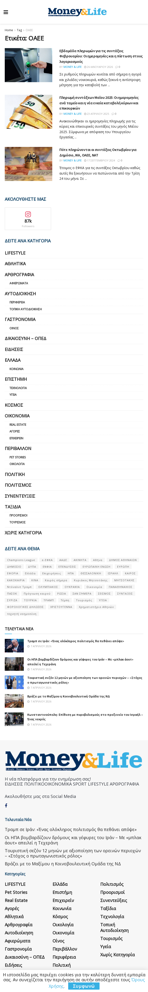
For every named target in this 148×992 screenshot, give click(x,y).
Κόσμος (14, 405)
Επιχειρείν (16, 438)
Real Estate (18, 425)
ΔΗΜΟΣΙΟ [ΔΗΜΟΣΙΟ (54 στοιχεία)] (14, 566)
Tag (19, 30)
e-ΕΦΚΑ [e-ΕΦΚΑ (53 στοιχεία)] (47, 560)
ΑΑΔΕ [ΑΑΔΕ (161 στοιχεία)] (63, 560)
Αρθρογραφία (19, 274)
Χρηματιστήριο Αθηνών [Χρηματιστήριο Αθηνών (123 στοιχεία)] (96, 607)
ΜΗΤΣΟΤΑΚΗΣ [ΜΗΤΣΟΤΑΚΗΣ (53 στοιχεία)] (124, 580)
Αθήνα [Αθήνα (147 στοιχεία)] (97, 560)
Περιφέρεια (17, 302)
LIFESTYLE (15, 253)
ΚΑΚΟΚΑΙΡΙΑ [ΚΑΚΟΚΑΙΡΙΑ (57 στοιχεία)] (16, 580)
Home (9, 30)
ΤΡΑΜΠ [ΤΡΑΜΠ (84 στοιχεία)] (48, 600)
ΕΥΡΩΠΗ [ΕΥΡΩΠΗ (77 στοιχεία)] (123, 566)
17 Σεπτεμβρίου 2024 (99, 160)
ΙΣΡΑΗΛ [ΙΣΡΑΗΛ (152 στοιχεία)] (113, 573)
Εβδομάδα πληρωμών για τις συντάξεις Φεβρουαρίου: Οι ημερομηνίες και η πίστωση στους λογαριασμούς (101, 56)
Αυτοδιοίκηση (20, 293)
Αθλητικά (15, 263)
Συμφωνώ (84, 986)
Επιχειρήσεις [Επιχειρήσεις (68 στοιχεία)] (51, 573)
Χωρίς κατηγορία (23, 533)
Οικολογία (17, 464)
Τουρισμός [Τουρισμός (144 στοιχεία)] (84, 600)
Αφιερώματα (19, 283)
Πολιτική (15, 474)
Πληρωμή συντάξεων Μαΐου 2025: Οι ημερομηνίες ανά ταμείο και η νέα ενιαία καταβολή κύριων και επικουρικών (99, 102)
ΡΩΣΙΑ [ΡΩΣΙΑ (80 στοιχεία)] (61, 593)
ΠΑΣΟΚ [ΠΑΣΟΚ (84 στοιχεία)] (12, 593)
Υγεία (13, 395)
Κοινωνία (17, 369)
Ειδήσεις (14, 349)
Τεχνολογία (18, 388)
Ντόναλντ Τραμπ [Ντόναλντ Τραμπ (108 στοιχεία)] (19, 587)
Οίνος (14, 328)
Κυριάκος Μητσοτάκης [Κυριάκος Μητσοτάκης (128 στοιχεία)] (91, 580)
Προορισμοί (18, 515)
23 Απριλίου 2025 (96, 113)
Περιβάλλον (18, 448)
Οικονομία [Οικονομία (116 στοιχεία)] (94, 587)
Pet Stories (18, 457)
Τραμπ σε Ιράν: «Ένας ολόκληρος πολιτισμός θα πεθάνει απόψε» (75, 641)
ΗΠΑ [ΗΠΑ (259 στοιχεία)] (71, 573)
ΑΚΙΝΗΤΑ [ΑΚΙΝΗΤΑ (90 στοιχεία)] (80, 560)
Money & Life (72, 67)
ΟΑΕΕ (29, 30)
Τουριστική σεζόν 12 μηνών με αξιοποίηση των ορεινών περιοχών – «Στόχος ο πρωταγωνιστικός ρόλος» (73, 853)
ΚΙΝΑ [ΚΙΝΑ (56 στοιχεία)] (34, 580)
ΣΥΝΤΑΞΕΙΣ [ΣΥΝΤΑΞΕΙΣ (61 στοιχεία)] (125, 593)
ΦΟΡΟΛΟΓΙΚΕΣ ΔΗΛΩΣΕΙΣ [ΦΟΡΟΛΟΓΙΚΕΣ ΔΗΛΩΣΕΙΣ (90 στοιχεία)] (25, 607)
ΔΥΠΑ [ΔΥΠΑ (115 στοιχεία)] (32, 566)
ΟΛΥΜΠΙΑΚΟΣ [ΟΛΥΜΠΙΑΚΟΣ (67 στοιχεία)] (48, 587)
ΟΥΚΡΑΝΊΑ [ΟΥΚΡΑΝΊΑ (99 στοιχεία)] (72, 587)
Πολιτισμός (18, 485)
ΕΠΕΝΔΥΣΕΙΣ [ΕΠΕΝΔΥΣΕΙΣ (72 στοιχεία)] (67, 566)
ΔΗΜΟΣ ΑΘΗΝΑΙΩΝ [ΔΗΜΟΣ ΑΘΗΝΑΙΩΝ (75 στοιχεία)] (123, 560)
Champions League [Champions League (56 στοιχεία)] (21, 560)
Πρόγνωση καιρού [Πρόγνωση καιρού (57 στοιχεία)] (37, 593)
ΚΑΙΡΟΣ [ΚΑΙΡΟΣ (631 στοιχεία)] (130, 573)
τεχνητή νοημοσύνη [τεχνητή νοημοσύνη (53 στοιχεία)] (22, 614)
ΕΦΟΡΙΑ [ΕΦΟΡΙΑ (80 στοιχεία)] (12, 573)
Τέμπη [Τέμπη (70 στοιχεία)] (65, 600)
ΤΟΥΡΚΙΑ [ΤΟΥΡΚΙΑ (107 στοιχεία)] (30, 600)
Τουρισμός (18, 522)
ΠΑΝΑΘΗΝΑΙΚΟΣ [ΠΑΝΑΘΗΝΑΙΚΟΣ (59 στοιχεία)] (120, 587)
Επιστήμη (16, 379)
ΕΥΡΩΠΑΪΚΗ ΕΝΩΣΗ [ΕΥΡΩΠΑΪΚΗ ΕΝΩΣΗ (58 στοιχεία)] (96, 566)
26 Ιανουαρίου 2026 (98, 67)
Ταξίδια (13, 507)
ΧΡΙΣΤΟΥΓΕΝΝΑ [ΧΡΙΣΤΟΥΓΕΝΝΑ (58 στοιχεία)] (61, 607)
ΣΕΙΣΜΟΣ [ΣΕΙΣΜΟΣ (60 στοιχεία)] (104, 593)
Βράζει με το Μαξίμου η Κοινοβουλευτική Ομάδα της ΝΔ (68, 696)
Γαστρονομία (20, 319)
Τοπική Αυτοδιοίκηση (26, 309)
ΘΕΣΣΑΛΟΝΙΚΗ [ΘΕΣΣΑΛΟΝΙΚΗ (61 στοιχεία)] (91, 573)
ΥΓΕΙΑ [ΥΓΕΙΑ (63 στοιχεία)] (103, 600)
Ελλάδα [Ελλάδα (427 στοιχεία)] (30, 573)
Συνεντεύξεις (20, 496)
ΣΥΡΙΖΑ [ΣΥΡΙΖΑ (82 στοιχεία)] (12, 600)
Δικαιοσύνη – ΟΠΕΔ (25, 338)
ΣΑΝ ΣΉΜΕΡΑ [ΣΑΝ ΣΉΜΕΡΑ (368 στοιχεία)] (82, 593)
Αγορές (15, 431)
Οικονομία (17, 416)
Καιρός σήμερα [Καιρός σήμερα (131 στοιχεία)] (56, 580)
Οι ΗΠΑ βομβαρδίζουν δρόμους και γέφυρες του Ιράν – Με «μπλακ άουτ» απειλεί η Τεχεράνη (73, 840)
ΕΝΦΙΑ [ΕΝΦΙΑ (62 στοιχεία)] (47, 566)
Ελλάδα (12, 360)
